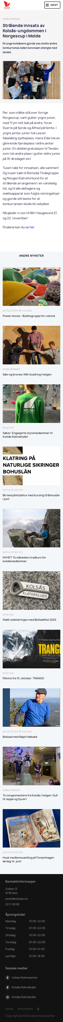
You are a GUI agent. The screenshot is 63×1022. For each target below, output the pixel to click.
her (32, 227)
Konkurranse (11, 19)
